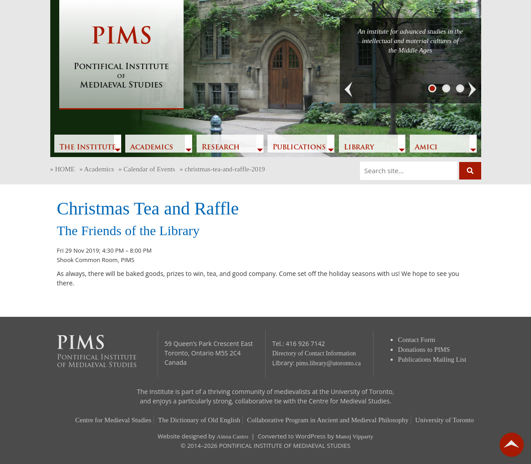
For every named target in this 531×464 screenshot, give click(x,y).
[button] (349, 90)
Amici (426, 147)
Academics (151, 147)
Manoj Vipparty (354, 436)
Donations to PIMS (424, 349)
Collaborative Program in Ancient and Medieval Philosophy (327, 420)
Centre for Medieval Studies (113, 420)
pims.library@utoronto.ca (328, 363)
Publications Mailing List (432, 359)
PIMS (121, 58)
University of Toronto (444, 420)
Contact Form (416, 339)
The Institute (87, 147)
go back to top (512, 445)
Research (221, 147)
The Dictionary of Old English (199, 420)
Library (359, 147)
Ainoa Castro (233, 436)
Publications (299, 147)
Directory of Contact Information (314, 353)
